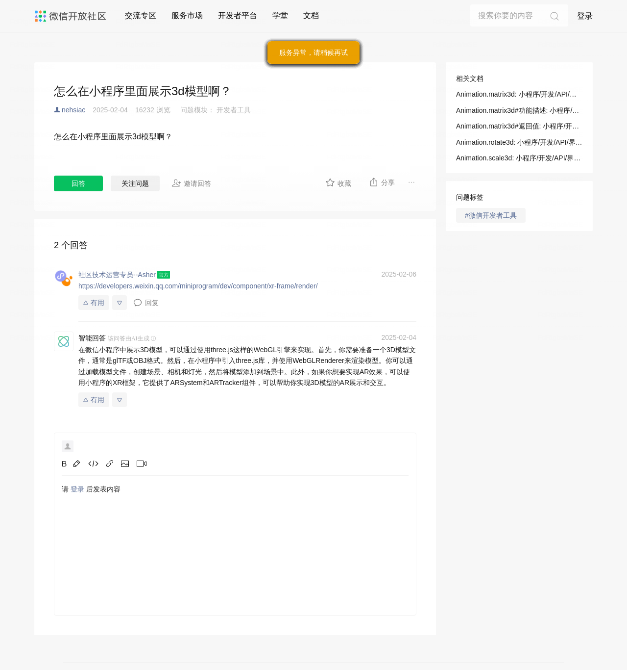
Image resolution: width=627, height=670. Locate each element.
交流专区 (140, 15)
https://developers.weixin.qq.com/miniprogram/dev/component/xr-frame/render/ (198, 286)
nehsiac (73, 110)
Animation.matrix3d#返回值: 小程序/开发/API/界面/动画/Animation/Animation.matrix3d (519, 126)
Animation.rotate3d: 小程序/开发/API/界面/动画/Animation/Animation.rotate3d (519, 142)
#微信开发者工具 (491, 215)
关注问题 (135, 183)
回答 (78, 183)
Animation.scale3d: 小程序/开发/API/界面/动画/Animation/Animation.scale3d (519, 158)
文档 (311, 15)
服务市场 (187, 15)
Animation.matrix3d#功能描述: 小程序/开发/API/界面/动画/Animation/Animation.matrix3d (519, 110)
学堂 (280, 15)
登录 (585, 16)
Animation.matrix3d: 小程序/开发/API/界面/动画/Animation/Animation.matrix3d (519, 94)
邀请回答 (191, 183)
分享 (382, 182)
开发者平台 (237, 15)
